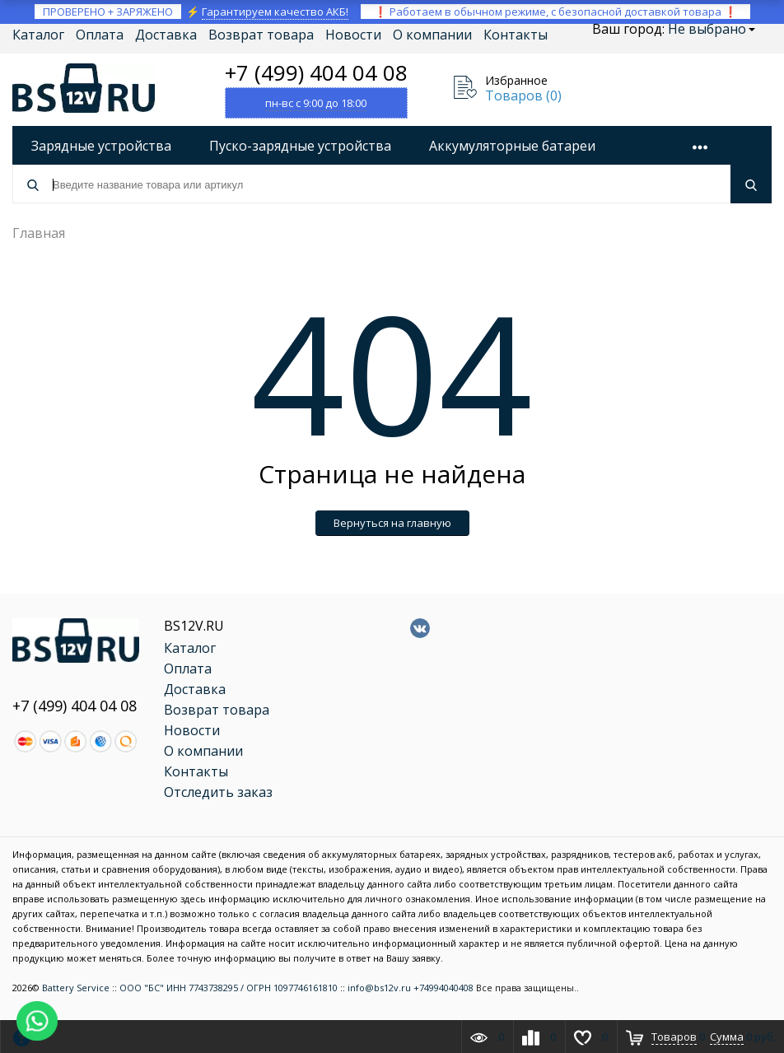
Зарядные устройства (101, 146)
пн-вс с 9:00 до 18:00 (315, 103)
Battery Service (76, 987)
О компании (432, 34)
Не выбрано (711, 29)
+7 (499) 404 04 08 (316, 72)
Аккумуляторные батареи (512, 146)
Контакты (515, 34)
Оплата (100, 34)
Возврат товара (261, 34)
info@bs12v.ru (379, 987)
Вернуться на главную (392, 522)
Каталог (38, 34)
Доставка (166, 34)
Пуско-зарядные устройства (300, 146)
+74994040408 (443, 987)
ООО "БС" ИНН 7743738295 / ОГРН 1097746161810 (228, 987)
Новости (353, 34)
